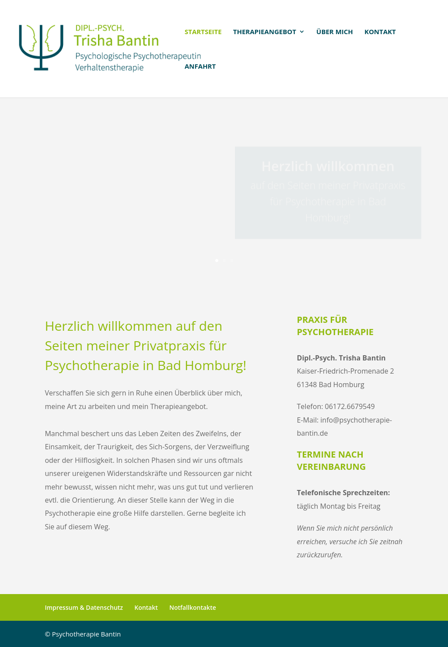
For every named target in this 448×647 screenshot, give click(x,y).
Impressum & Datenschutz (84, 607)
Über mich (334, 32)
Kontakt (380, 32)
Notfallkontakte (192, 607)
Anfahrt (200, 66)
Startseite (203, 32)
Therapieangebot (264, 32)
